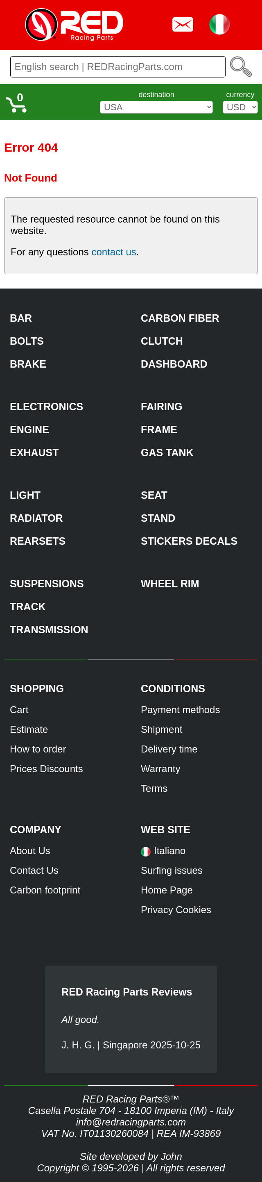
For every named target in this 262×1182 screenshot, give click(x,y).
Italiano (169, 850)
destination (156, 95)
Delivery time (169, 749)
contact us (113, 251)
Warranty (160, 768)
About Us (30, 850)
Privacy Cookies (176, 909)
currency (240, 95)
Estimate (29, 729)
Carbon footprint (45, 890)
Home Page (167, 890)
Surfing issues (172, 870)
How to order (38, 749)
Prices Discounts (46, 768)
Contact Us (34, 870)
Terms (154, 788)
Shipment (161, 729)
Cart (19, 709)
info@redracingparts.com (131, 1121)
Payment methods (180, 709)
